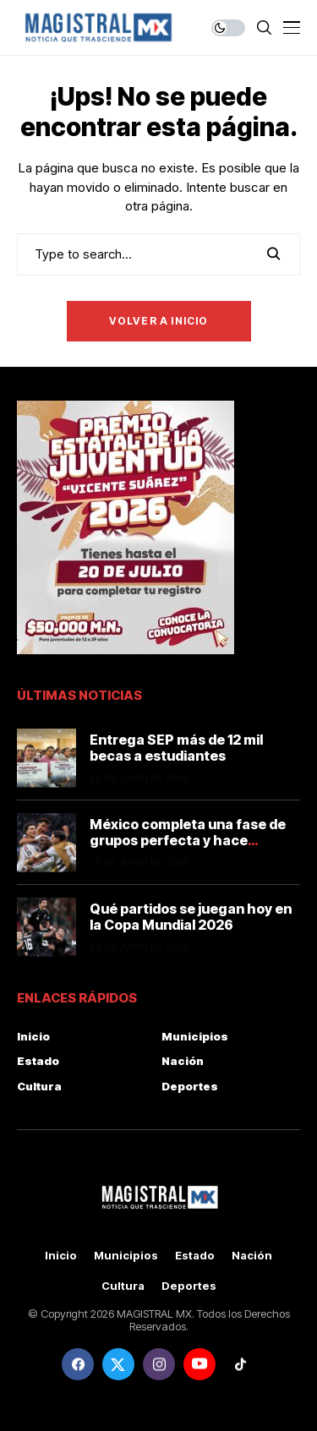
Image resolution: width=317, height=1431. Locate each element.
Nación (182, 1061)
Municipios (194, 1036)
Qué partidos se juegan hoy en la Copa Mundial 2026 (191, 916)
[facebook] (78, 1364)
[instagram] (159, 1364)
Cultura (39, 1086)
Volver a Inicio (159, 320)
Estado (38, 1061)
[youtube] (199, 1364)
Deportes (189, 1086)
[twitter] (118, 1364)
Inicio (33, 1036)
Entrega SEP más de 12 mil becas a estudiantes (176, 747)
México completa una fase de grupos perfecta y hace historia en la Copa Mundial (188, 840)
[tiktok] (240, 1364)
